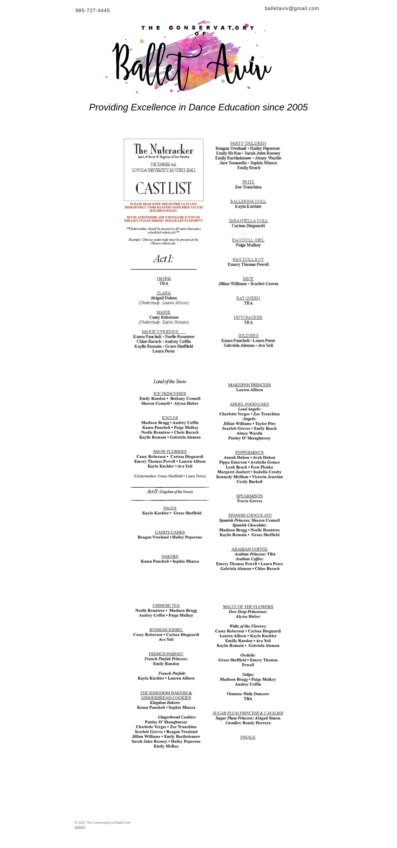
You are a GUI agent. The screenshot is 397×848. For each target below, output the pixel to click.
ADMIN (79, 827)
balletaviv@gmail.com (292, 8)
